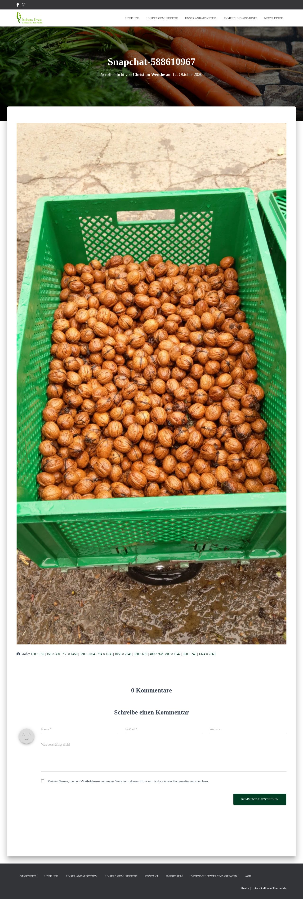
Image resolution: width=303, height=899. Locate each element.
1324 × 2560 (207, 654)
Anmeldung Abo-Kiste (240, 18)
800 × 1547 (173, 654)
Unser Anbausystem (200, 18)
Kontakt (151, 876)
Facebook (18, 5)
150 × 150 (37, 654)
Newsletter (273, 18)
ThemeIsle (279, 888)
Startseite (28, 876)
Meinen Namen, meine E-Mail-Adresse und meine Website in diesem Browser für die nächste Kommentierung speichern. (128, 781)
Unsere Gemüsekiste (162, 18)
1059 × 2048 (123, 654)
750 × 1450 (69, 654)
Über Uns (132, 18)
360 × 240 (189, 654)
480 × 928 (156, 654)
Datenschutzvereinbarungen (214, 876)
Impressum (174, 876)
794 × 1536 (104, 654)
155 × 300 (53, 654)
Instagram (23, 5)
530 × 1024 (87, 654)
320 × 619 (140, 654)
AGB (248, 876)
